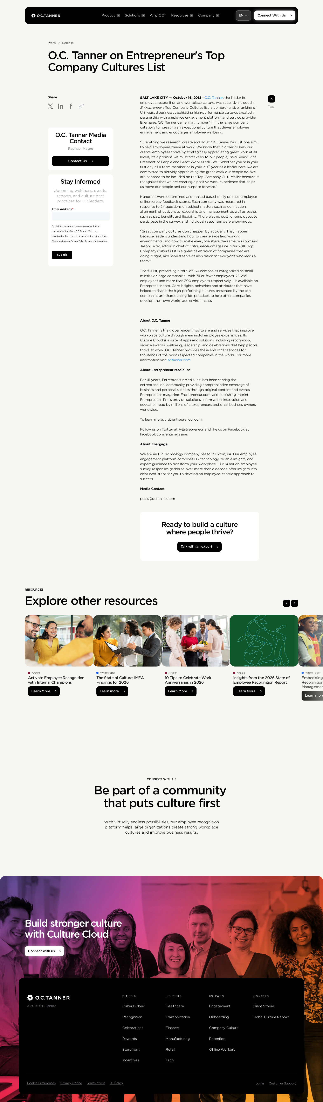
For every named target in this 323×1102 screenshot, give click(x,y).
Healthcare (175, 1006)
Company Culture (223, 1028)
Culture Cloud (133, 1006)
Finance (172, 1028)
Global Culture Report (271, 1017)
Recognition (132, 1017)
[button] (111, 15)
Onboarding (219, 1017)
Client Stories (264, 1006)
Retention (217, 1039)
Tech (169, 1060)
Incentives (130, 1060)
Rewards (129, 1039)
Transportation (178, 1017)
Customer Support (282, 1083)
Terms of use (96, 1083)
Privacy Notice (71, 1083)
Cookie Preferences (41, 1083)
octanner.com (178, 360)
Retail (170, 1049)
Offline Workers (222, 1049)
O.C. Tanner (213, 98)
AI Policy (116, 1083)
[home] (45, 15)
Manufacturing (178, 1039)
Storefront (131, 1049)
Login (260, 1083)
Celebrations (132, 1028)
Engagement (219, 1006)
